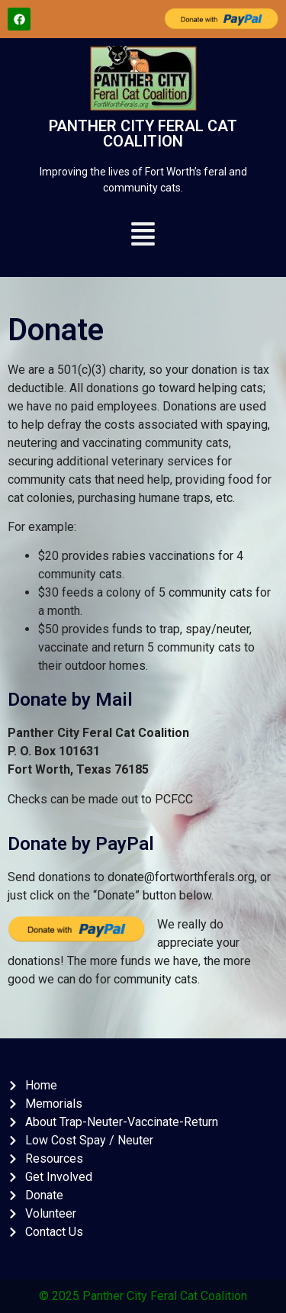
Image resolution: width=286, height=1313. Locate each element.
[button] (143, 236)
